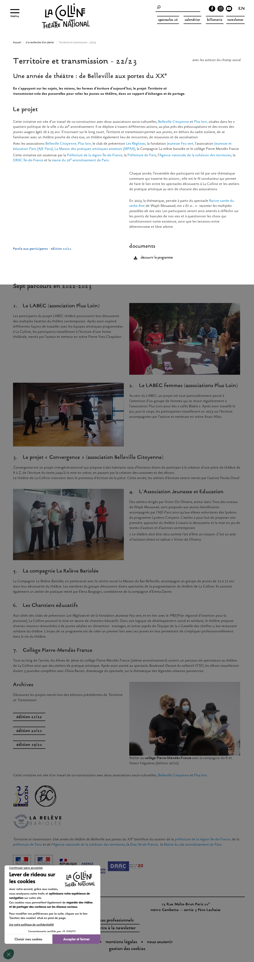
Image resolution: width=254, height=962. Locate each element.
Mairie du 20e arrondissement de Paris (193, 844)
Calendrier (192, 20)
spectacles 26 (168, 20)
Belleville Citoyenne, (61, 143)
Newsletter (235, 20)
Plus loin (200, 775)
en (241, 9)
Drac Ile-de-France (144, 844)
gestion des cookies (127, 949)
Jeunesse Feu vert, (180, 143)
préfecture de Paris (27, 844)
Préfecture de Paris (141, 155)
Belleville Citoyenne (173, 122)
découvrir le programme (157, 258)
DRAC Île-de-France (28, 160)
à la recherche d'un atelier (40, 42)
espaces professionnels (113, 920)
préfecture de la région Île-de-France (202, 839)
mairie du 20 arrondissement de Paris (80, 160)
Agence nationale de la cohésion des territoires (195, 155)
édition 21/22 (29, 717)
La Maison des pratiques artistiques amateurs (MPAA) (94, 149)
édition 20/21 (29, 731)
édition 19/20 (29, 745)
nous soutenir (160, 942)
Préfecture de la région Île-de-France (94, 155)
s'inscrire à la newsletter (113, 928)
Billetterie (214, 20)
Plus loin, (200, 122)
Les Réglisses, (136, 143)
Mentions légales (121, 942)
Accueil (17, 42)
